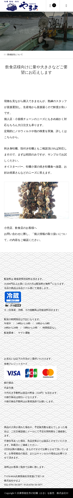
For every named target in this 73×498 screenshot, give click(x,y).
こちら (8, 137)
